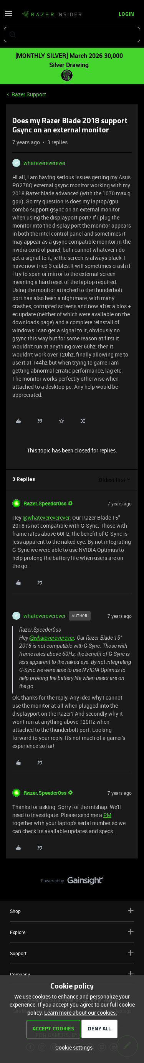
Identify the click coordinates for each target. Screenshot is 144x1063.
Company (72, 974)
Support (72, 953)
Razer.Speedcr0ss (44, 503)
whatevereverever (44, 163)
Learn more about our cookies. (80, 1012)
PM (107, 815)
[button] (8, 16)
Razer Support (29, 94)
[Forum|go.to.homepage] (51, 14)
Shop (72, 911)
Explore (72, 932)
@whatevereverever (46, 517)
